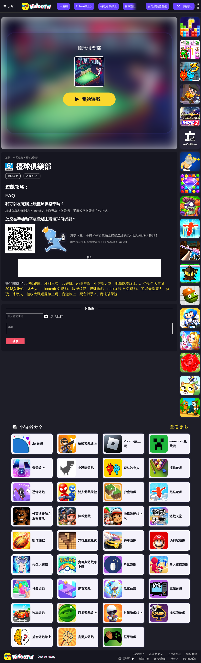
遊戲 (7, 157)
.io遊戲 (67, 283)
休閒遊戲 (18, 157)
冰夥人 (17, 294)
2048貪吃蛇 (14, 289)
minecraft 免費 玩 (55, 289)
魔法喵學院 (109, 294)
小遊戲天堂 (102, 283)
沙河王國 (51, 283)
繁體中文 (143, 658)
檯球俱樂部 (32, 157)
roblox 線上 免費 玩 (122, 289)
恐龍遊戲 (83, 283)
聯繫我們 (138, 654)
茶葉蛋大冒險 (153, 283)
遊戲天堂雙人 (151, 289)
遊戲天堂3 (32, 176)
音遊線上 (69, 294)
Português (189, 658)
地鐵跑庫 (33, 283)
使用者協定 (174, 654)
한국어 (174, 658)
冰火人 (32, 289)
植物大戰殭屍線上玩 (42, 294)
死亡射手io (87, 294)
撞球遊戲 (97, 289)
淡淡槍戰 (79, 289)
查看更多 (179, 427)
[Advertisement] (89, 268)
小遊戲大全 (156, 654)
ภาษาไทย (159, 658)
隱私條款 (191, 654)
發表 (15, 342)
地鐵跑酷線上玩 (127, 283)
